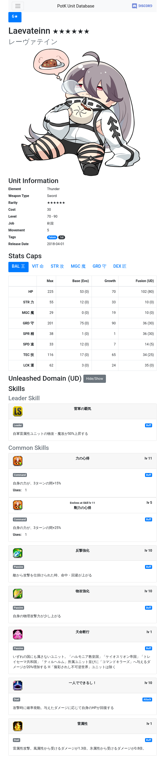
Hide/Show (94, 379)
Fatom (52, 237)
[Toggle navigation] (18, 6)
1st (61, 237)
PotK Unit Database (75, 6)
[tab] (14, 17)
